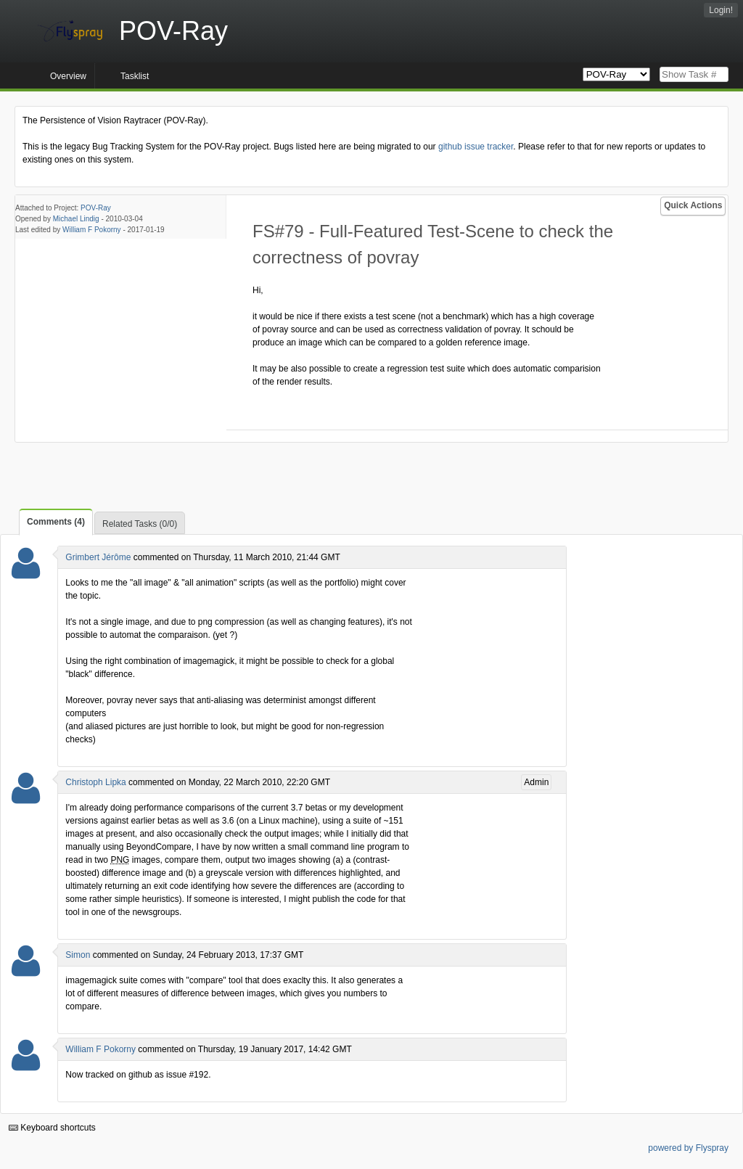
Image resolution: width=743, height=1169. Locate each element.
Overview (68, 76)
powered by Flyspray (688, 1148)
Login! (721, 10)
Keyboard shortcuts (52, 1128)
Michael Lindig (76, 219)
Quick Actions (693, 205)
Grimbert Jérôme (98, 557)
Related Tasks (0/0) (139, 524)
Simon (77, 955)
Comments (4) (56, 522)
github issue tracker (475, 146)
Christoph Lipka (95, 782)
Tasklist (134, 76)
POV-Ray (96, 208)
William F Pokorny (91, 230)
